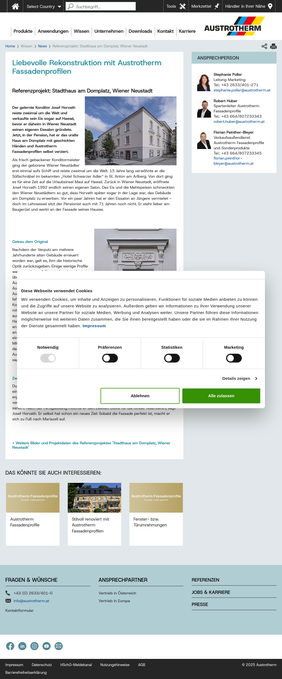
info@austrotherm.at (31, 600)
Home (10, 46)
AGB (141, 664)
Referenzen (205, 580)
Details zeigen (236, 378)
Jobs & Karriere (211, 592)
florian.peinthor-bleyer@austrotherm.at (234, 161)
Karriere (187, 31)
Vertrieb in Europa (114, 600)
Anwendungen (53, 31)
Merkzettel (201, 6)
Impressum (94, 325)
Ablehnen (140, 395)
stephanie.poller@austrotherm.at (242, 90)
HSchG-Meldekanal (76, 664)
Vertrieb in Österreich (117, 593)
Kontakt (166, 31)
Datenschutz (42, 664)
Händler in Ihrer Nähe (245, 6)
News (42, 46)
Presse (200, 604)
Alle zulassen (221, 395)
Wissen (81, 31)
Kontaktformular (20, 610)
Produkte (23, 31)
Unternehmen (108, 31)
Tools (171, 6)
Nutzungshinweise (114, 664)
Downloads (140, 31)
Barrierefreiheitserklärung (26, 672)
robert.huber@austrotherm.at (239, 121)
